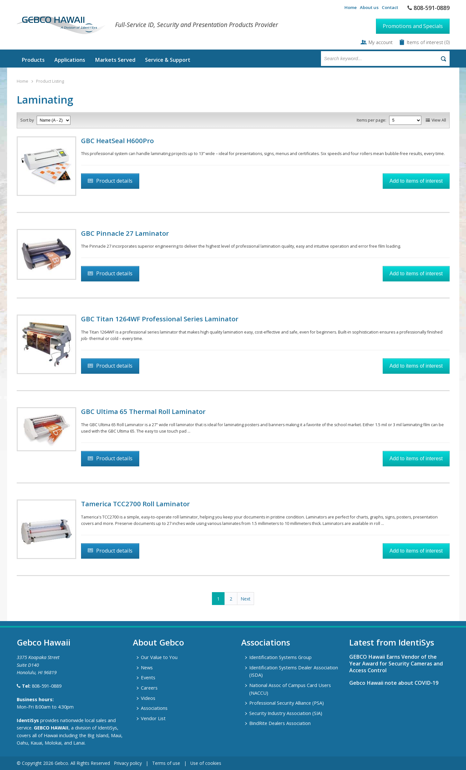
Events (148, 677)
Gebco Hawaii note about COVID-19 (393, 682)
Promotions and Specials (413, 26)
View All (439, 120)
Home (350, 7)
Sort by (27, 120)
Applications (69, 59)
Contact (390, 7)
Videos (148, 698)
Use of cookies (205, 763)
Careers (149, 687)
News (147, 667)
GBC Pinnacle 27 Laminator (125, 233)
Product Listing (50, 81)
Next (246, 599)
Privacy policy (128, 763)
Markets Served (115, 59)
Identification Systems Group (280, 657)
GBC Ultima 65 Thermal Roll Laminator (143, 411)
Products (33, 59)
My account (381, 42)
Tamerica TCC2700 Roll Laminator (135, 503)
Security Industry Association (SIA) (285, 713)
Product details (114, 180)
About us (369, 7)
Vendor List (153, 718)
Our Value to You (159, 657)
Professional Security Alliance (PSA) (286, 703)
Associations (154, 708)
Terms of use (166, 763)
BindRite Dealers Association (280, 723)
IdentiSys (28, 720)
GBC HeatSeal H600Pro (117, 140)
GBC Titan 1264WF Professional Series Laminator (159, 318)
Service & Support (167, 59)
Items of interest (425, 42)
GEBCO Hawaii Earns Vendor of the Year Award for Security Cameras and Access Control (396, 663)
